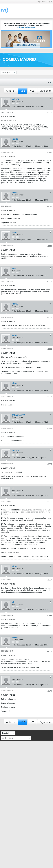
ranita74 (15, 99)
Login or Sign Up (44, 2)
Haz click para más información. (33, 26)
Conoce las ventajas (26, 45)
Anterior (10, 90)
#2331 (49, 317)
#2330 (49, 282)
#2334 (49, 428)
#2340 (49, 691)
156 (23, 90)
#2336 (49, 502)
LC (13, 488)
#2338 (49, 616)
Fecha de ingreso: (18, 106)
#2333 (49, 397)
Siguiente (45, 90)
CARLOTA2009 (18, 415)
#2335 (49, 464)
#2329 (49, 246)
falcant (15, 335)
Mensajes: (40, 106)
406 (32, 90)
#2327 (49, 152)
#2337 (49, 580)
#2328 (49, 206)
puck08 (15, 139)
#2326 (49, 113)
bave (14, 268)
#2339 (49, 651)
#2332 (49, 349)
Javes (14, 232)
